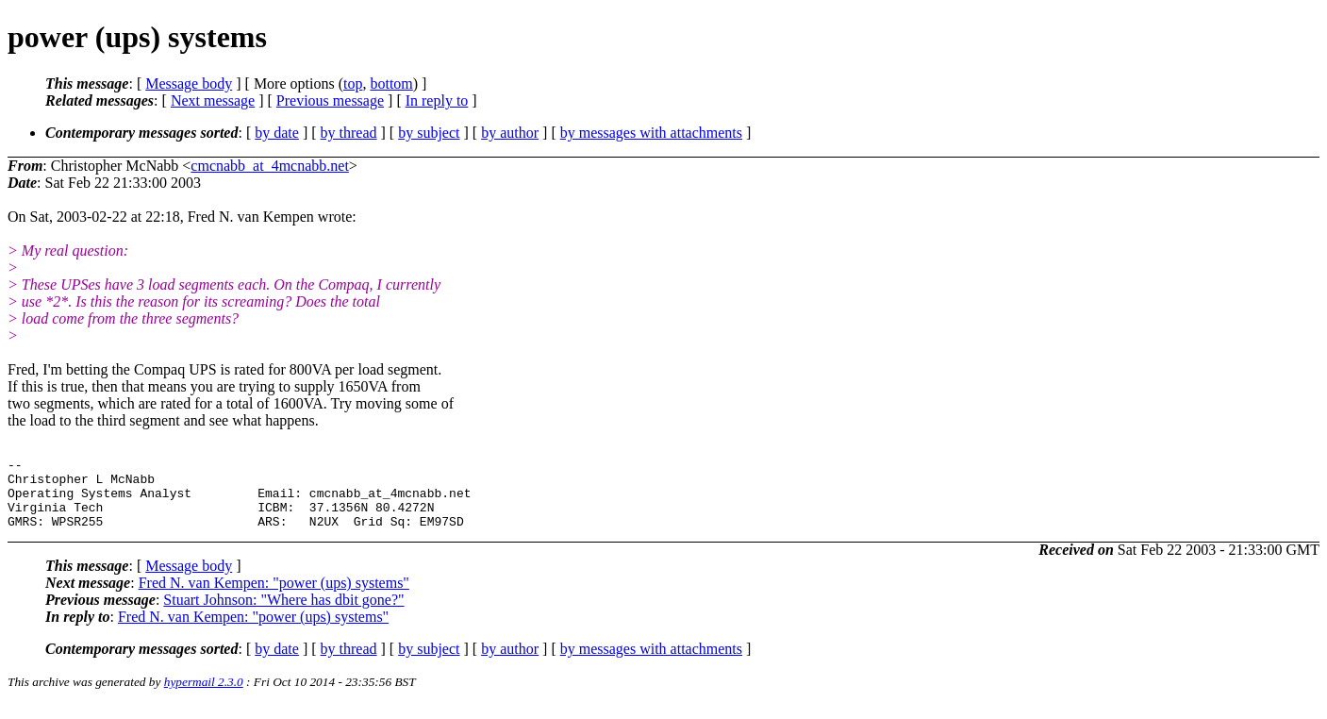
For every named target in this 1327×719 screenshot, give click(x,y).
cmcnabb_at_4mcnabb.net (270, 166)
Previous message (330, 100)
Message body (188, 83)
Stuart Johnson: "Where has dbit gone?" (283, 614)
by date (277, 133)
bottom (391, 83)
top (352, 83)
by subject (428, 133)
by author (510, 133)
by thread (349, 133)
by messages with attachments (651, 133)
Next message (213, 100)
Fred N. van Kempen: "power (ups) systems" (274, 597)
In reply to (437, 100)
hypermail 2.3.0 (203, 696)
